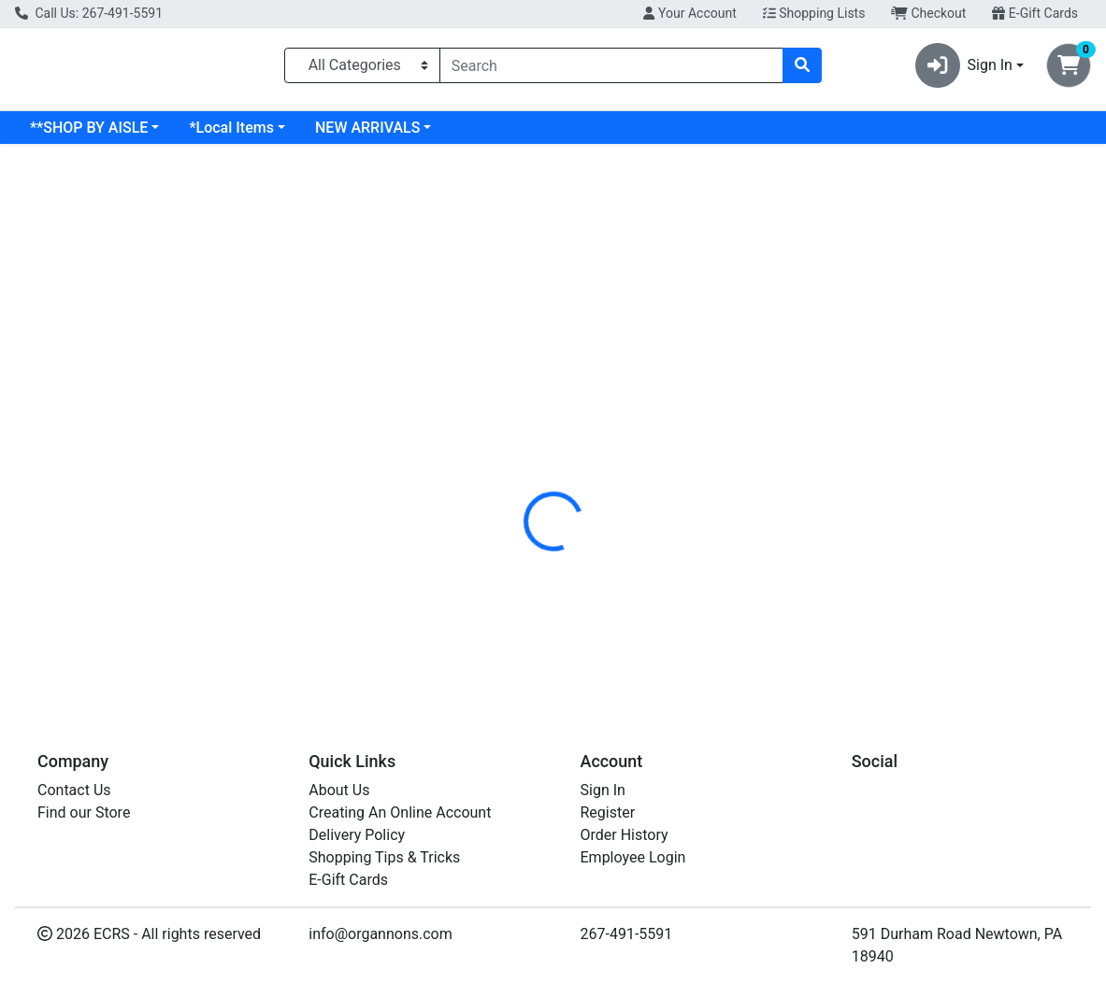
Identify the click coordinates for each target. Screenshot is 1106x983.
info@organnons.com (380, 934)
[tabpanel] (783, 479)
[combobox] (611, 69)
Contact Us (74, 790)
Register (608, 812)
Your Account (689, 13)
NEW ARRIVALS (367, 135)
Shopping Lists (814, 13)
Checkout (928, 13)
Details (511, 391)
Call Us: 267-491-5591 (89, 13)
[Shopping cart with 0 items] (1068, 69)
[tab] (511, 391)
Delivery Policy (357, 835)
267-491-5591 (627, 934)
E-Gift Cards (1035, 13)
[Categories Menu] (362, 69)
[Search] (611, 69)
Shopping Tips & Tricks (384, 857)
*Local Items (231, 135)
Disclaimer (594, 391)
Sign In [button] (964, 69)
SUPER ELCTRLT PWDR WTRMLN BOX (653, 631)
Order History (624, 835)
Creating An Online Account (400, 812)
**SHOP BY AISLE (89, 135)
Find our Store (83, 812)
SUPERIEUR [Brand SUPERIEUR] (684, 461)
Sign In (603, 790)
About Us (339, 790)
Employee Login (633, 857)
